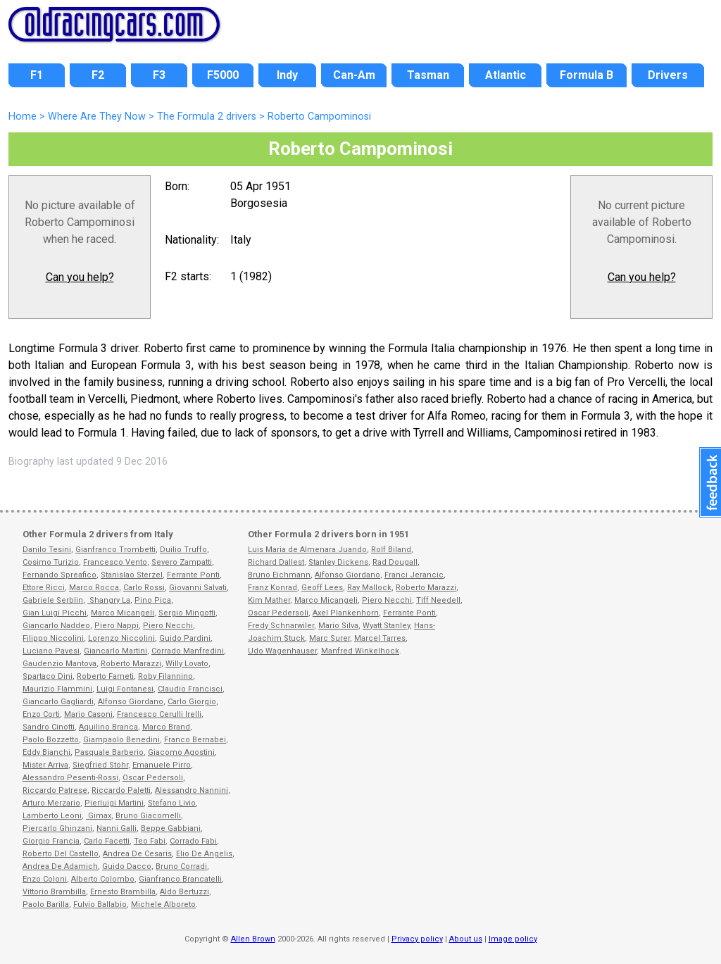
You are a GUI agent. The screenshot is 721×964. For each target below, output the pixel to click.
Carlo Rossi (144, 587)
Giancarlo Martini (115, 651)
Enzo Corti (41, 714)
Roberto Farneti (105, 676)
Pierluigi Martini (114, 803)
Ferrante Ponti (193, 575)
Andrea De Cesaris (137, 853)
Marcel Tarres (380, 638)
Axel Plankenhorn (346, 613)
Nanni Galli (116, 828)
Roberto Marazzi (131, 663)
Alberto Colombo (102, 879)
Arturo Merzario (51, 803)
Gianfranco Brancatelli (180, 879)
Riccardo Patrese (55, 790)
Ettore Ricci (44, 587)
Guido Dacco (126, 866)
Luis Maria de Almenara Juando (307, 549)
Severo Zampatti (181, 562)
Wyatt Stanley (386, 625)
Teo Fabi (149, 841)
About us (465, 939)
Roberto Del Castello (61, 853)
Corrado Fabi (193, 841)
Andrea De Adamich (60, 866)
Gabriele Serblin (53, 600)
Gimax (98, 815)
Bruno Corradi (181, 866)
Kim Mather (269, 600)
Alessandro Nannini (191, 790)
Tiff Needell (438, 600)
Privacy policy (417, 939)
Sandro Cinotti (49, 727)
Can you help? (80, 277)
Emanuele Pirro (161, 765)
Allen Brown (253, 939)
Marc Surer (329, 638)
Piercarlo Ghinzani (57, 828)
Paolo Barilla (46, 904)
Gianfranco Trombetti (115, 549)
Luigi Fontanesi (124, 689)
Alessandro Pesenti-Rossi (70, 777)
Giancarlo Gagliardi (58, 701)
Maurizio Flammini (57, 689)
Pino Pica (152, 600)
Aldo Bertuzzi (184, 891)
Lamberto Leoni (52, 815)
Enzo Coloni (45, 879)
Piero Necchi (168, 625)
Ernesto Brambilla (123, 891)
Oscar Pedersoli (153, 777)
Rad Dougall (395, 562)
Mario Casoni (88, 714)
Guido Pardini (185, 638)
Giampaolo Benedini (121, 739)
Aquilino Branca (108, 727)
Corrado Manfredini (187, 651)
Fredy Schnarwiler (281, 625)
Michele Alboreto (163, 904)
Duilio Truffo (183, 549)
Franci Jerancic (414, 575)
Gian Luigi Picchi (55, 613)
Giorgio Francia (51, 841)
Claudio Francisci (190, 689)
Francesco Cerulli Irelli (159, 714)
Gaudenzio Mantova (59, 663)
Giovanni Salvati (198, 587)
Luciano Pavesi (51, 651)
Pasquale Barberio (109, 752)
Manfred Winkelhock (360, 651)
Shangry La (108, 600)
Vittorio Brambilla (54, 891)
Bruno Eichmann (279, 575)
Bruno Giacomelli (148, 815)
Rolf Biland (391, 549)
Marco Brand (166, 727)
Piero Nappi (116, 625)
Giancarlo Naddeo (56, 625)
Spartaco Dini (48, 676)
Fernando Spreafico (59, 575)
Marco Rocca (94, 587)
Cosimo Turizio (51, 562)
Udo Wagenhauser (282, 651)
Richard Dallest (276, 562)
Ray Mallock (369, 587)
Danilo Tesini (47, 549)
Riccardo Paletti (121, 790)
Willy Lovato (186, 663)
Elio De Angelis (204, 853)
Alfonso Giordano (130, 701)
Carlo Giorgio (192, 701)
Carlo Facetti (107, 841)
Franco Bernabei (195, 739)
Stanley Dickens (338, 562)
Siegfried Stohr (100, 765)
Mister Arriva (45, 765)
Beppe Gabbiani (171, 828)
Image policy (513, 939)
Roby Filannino (165, 676)
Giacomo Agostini (181, 752)
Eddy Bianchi (46, 752)
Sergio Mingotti (186, 613)
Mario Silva (338, 625)
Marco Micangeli (122, 613)
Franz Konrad (272, 587)
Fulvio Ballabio (100, 904)
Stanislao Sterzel (132, 575)
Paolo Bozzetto (51, 739)
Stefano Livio (172, 803)
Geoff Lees (322, 587)
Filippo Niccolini (53, 638)
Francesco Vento (115, 562)
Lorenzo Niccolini (121, 638)
